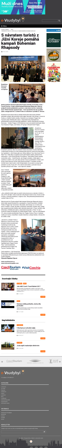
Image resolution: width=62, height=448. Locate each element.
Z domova (3, 386)
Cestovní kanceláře (5, 399)
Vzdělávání (3, 398)
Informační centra (5, 403)
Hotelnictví (3, 391)
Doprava (3, 390)
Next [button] (60, 362)
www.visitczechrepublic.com (10, 263)
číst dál (43, 296)
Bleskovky (3, 414)
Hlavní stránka (5, 29)
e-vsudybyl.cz (4, 377)
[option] (14, 361)
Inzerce (3, 416)
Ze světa (3, 388)
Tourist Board (4, 401)
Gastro (2, 393)
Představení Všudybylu (6, 412)
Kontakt (3, 417)
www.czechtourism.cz (8, 261)
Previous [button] (2, 362)
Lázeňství (3, 395)
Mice (12, 29)
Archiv (2, 419)
